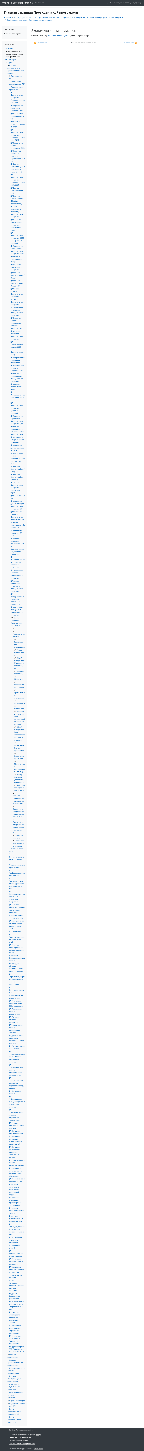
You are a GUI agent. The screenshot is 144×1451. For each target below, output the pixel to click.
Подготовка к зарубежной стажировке (18, 843)
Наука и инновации (17, 1401)
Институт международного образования (14, 1378)
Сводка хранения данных (19, 1440)
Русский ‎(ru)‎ (39, 3)
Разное (12, 1398)
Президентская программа (74, 18)
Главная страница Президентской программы (105, 18)
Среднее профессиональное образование (15, 1362)
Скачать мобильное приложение (22, 1444)
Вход (139, 3)
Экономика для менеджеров (40, 20)
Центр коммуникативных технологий (14, 1419)
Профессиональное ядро (17, 20)
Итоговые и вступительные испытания (13, 1386)
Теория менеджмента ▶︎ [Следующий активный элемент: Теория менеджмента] (127, 43)
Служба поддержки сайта (21, 1430)
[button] (107, 3)
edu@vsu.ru (38, 1449)
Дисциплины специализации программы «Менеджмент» (18, 827)
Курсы (9, 63)
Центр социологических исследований (14, 1411)
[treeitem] (14, 34)
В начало (7, 18)
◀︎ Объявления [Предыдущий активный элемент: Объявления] (40, 43)
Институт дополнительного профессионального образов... (37, 18)
